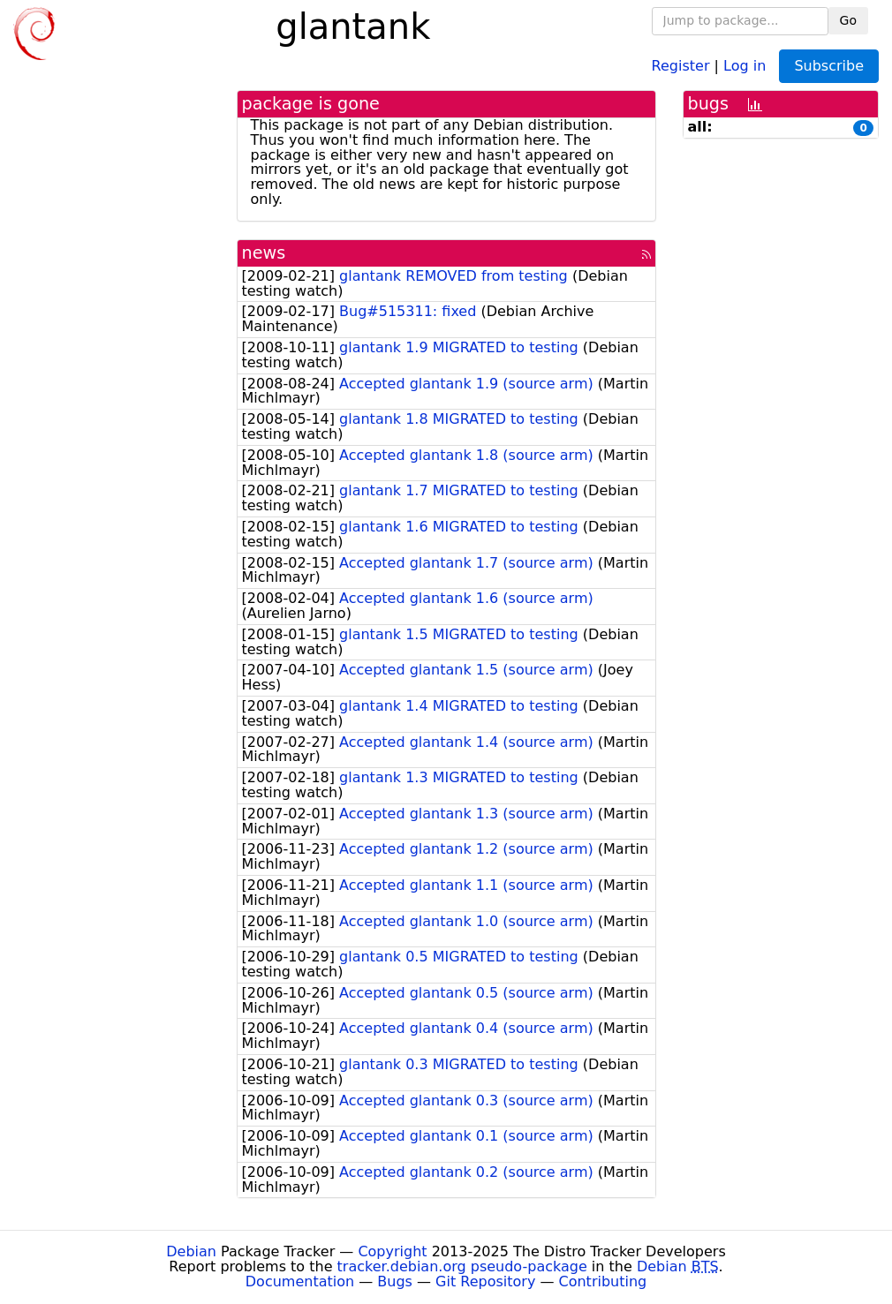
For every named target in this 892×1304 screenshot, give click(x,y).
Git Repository (485, 1281)
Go (848, 20)
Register (681, 65)
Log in (744, 65)
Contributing (603, 1281)
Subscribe (829, 65)
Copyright (392, 1251)
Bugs (394, 1281)
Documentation (300, 1281)
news (264, 253)
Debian (191, 1251)
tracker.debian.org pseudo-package (462, 1266)
